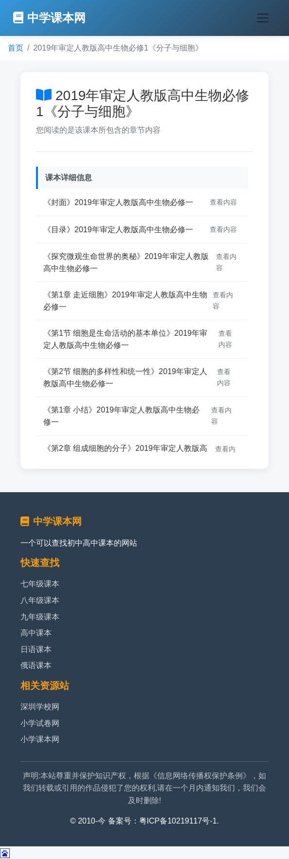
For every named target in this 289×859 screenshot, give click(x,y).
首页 (15, 48)
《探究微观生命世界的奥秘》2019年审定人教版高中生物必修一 (126, 262)
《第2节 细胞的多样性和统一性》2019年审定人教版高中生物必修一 (125, 377)
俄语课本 (36, 665)
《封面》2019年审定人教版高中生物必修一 (118, 202)
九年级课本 (39, 617)
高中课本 (36, 633)
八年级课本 (39, 600)
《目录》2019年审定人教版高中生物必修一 (118, 229)
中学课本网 (49, 17)
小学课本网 (39, 739)
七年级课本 (39, 584)
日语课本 (36, 649)
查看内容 (223, 202)
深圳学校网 (39, 707)
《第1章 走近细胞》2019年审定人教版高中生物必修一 (125, 301)
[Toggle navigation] (263, 18)
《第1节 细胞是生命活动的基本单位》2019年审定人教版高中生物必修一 (125, 339)
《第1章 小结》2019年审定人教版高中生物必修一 (121, 416)
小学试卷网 (39, 723)
